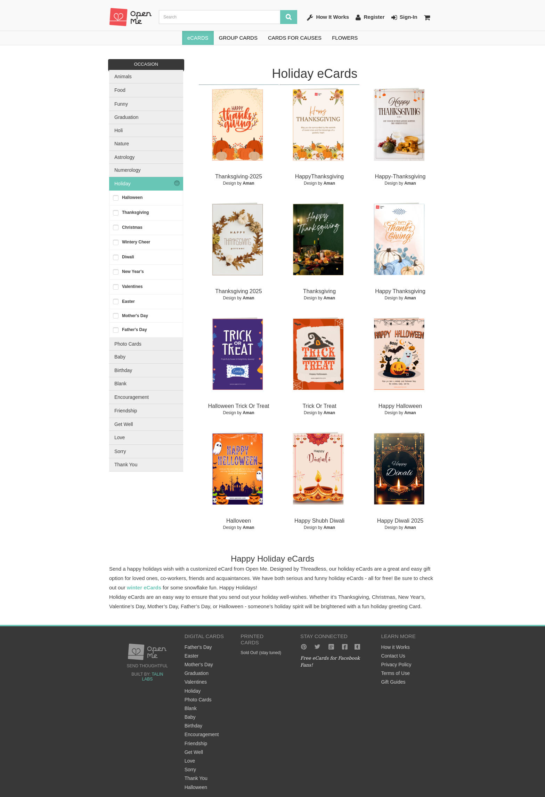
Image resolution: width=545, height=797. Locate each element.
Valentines (132, 286)
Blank (120, 383)
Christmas (132, 227)
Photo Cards (127, 344)
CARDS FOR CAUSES (295, 38)
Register (370, 17)
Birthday (123, 370)
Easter (128, 301)
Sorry (120, 451)
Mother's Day (135, 315)
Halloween (132, 197)
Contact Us (393, 656)
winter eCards (144, 587)
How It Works (328, 17)
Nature (121, 143)
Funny (121, 104)
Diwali (128, 257)
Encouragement (131, 397)
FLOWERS (345, 38)
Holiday (122, 183)
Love (119, 437)
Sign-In (404, 17)
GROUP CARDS (238, 38)
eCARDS (198, 38)
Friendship (125, 410)
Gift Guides (393, 682)
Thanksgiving (135, 212)
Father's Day (134, 329)
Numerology (127, 170)
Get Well (123, 424)
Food (119, 90)
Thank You (125, 464)
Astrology (124, 157)
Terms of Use (395, 673)
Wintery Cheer (136, 242)
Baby (119, 357)
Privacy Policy (396, 664)
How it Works (395, 647)
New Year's (133, 271)
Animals (123, 76)
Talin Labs (152, 677)
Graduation (126, 117)
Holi (118, 130)
